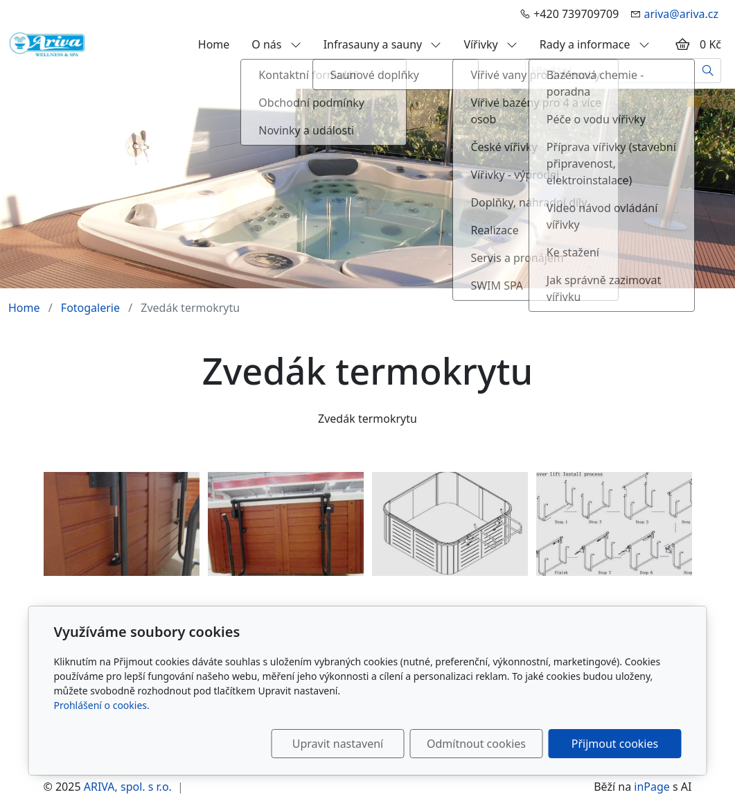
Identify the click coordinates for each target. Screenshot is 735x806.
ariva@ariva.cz (681, 13)
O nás (276, 44)
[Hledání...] (610, 70)
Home (214, 44)
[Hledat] (708, 70)
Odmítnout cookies (476, 743)
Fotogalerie (90, 307)
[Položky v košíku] (682, 44)
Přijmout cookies (615, 743)
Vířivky (490, 44)
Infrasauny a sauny (383, 44)
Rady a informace (595, 44)
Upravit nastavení (337, 743)
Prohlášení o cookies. (102, 705)
